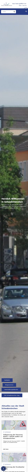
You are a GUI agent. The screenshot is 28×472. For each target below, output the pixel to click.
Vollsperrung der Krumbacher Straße (13, 470)
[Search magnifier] (14, 12)
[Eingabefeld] (8, 12)
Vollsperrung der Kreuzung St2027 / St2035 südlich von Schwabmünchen (13, 438)
